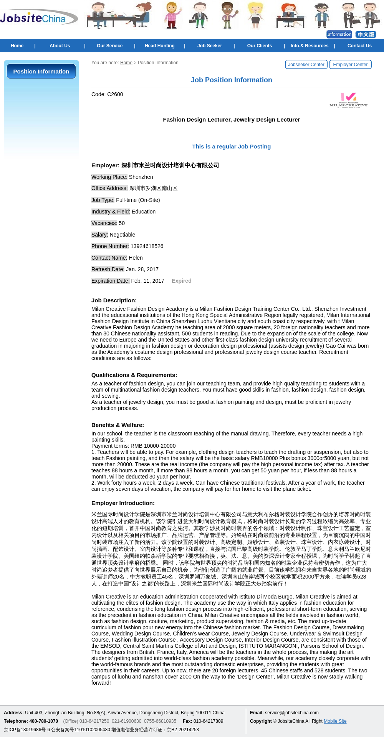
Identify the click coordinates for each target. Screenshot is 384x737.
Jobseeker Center (306, 64)
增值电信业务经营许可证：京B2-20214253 (155, 729)
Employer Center (350, 64)
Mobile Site (335, 721)
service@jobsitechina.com (292, 712)
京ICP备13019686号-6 (27, 729)
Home (17, 45)
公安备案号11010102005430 (80, 729)
